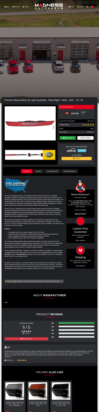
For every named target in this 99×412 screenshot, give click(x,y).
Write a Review (26, 339)
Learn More (81, 150)
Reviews (38, 171)
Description (26, 171)
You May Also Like (52, 171)
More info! (91, 121)
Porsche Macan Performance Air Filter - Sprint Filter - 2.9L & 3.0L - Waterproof (15, 403)
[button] (53, 127)
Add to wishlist (85, 138)
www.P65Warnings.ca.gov (51, 281)
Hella (92, 128)
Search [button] (80, 7)
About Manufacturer (70, 171)
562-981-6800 (21, 254)
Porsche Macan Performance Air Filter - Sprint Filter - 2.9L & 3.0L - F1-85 (61, 403)
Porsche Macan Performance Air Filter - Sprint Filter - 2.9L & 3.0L (38, 403)
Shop (7, 7)
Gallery (26, 7)
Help (72, 7)
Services (16, 7)
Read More (80, 240)
